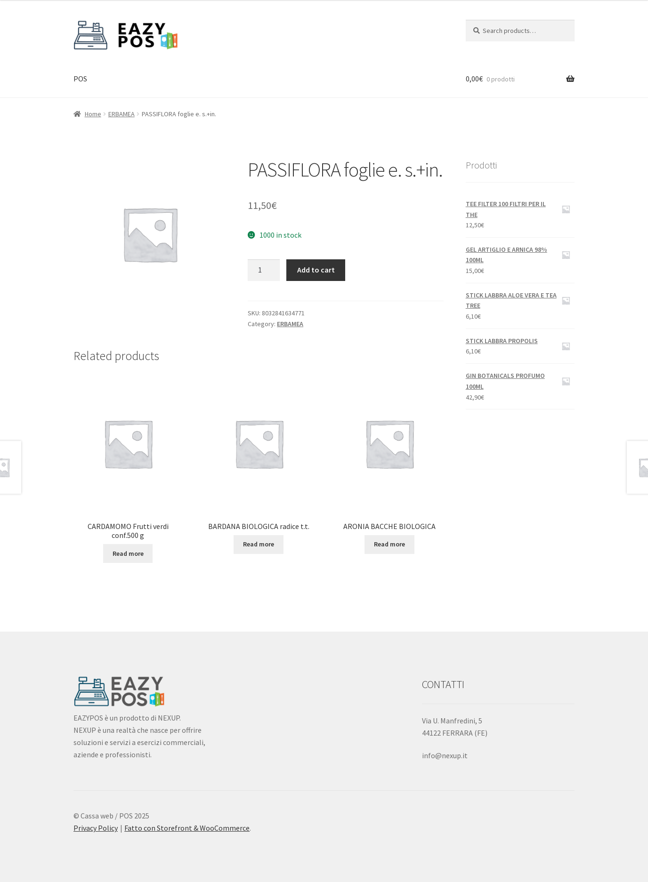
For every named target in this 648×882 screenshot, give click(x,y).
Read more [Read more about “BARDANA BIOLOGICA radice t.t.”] (258, 544)
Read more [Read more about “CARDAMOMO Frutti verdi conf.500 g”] (128, 553)
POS (80, 78)
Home (93, 114)
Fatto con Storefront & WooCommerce (187, 828)
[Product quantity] (264, 270)
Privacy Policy (95, 828)
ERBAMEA (121, 114)
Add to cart (316, 269)
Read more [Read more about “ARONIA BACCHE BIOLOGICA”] (389, 544)
